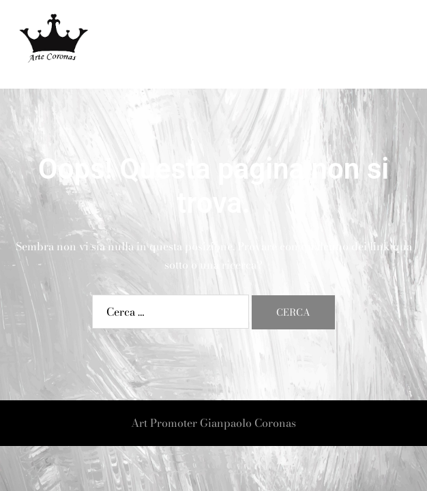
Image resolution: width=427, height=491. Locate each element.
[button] (383, 44)
